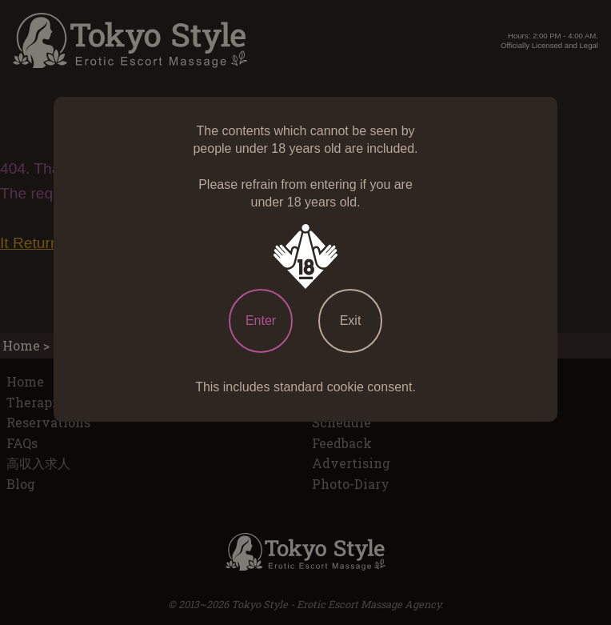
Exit (350, 320)
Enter (261, 320)
